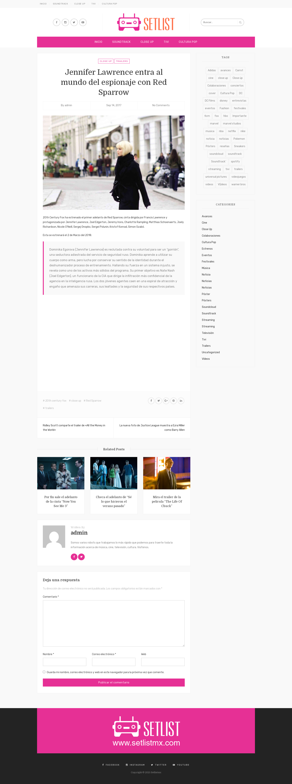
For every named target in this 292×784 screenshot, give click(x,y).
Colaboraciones (211, 235)
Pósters (206, 300)
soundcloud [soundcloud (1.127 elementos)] (216, 153)
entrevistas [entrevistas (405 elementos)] (239, 100)
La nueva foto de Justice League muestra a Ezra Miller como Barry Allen (152, 428)
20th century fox (55, 400)
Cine (204, 222)
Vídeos (206, 358)
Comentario (51, 596)
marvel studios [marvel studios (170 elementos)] (232, 123)
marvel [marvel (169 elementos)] (214, 123)
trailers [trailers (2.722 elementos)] (238, 169)
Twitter (159, 765)
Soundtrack (60, 4)
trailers (49, 408)
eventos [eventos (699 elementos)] (210, 108)
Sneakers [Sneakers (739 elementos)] (239, 146)
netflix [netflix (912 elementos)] (232, 131)
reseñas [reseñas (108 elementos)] (224, 146)
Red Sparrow (93, 400)
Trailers (122, 61)
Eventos (207, 255)
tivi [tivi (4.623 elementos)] (227, 169)
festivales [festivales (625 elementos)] (240, 108)
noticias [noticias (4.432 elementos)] (224, 138)
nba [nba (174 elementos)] (221, 131)
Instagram (135, 765)
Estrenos (207, 248)
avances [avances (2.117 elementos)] (225, 70)
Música (206, 268)
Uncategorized (211, 352)
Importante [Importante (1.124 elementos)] (240, 116)
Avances (207, 216)
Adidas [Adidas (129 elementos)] (212, 70)
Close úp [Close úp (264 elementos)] (238, 78)
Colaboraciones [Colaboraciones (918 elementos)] (216, 85)
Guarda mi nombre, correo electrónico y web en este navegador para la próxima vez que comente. (105, 672)
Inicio (43, 4)
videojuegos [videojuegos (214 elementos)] (238, 176)
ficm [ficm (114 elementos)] (207, 116)
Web (143, 654)
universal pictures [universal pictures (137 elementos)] (216, 176)
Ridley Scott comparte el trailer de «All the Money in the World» (74, 428)
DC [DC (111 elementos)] (240, 93)
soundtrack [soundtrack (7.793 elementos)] (235, 153)
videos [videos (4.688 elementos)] (209, 184)
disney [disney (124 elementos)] (224, 100)
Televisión (208, 333)
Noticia (206, 274)
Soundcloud (209, 307)
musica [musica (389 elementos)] (210, 131)
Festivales (208, 261)
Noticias (207, 281)
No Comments (161, 105)
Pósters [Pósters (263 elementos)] (210, 146)
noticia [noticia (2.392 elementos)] (210, 138)
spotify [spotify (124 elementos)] (235, 161)
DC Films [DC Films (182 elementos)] (210, 100)
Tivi (93, 4)
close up (76, 400)
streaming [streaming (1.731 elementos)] (214, 169)
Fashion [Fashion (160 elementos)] (224, 108)
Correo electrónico (104, 654)
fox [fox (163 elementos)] (217, 116)
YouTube (181, 765)
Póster (206, 294)
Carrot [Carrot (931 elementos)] (239, 70)
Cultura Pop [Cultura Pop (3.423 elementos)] (227, 93)
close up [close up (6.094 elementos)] (223, 78)
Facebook (111, 765)
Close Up (79, 4)
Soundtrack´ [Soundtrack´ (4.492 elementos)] (218, 161)
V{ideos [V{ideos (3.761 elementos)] (222, 184)
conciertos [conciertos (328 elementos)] (237, 85)
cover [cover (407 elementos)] (212, 93)
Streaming (208, 320)
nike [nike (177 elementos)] (243, 131)
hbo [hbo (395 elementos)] (225, 116)
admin (68, 105)
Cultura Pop (109, 4)
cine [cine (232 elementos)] (210, 78)
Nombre (48, 654)
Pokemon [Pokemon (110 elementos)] (239, 138)
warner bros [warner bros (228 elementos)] (238, 184)
